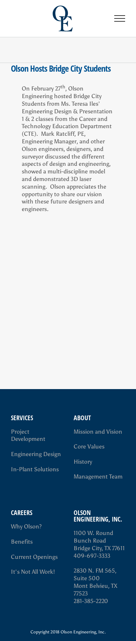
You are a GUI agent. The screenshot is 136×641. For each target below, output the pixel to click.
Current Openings (34, 556)
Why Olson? (26, 526)
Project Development (28, 435)
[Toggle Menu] (119, 18)
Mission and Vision (98, 431)
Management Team (98, 476)
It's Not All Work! (33, 571)
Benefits (22, 541)
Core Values (89, 446)
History (83, 461)
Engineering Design (36, 454)
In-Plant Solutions (35, 469)
